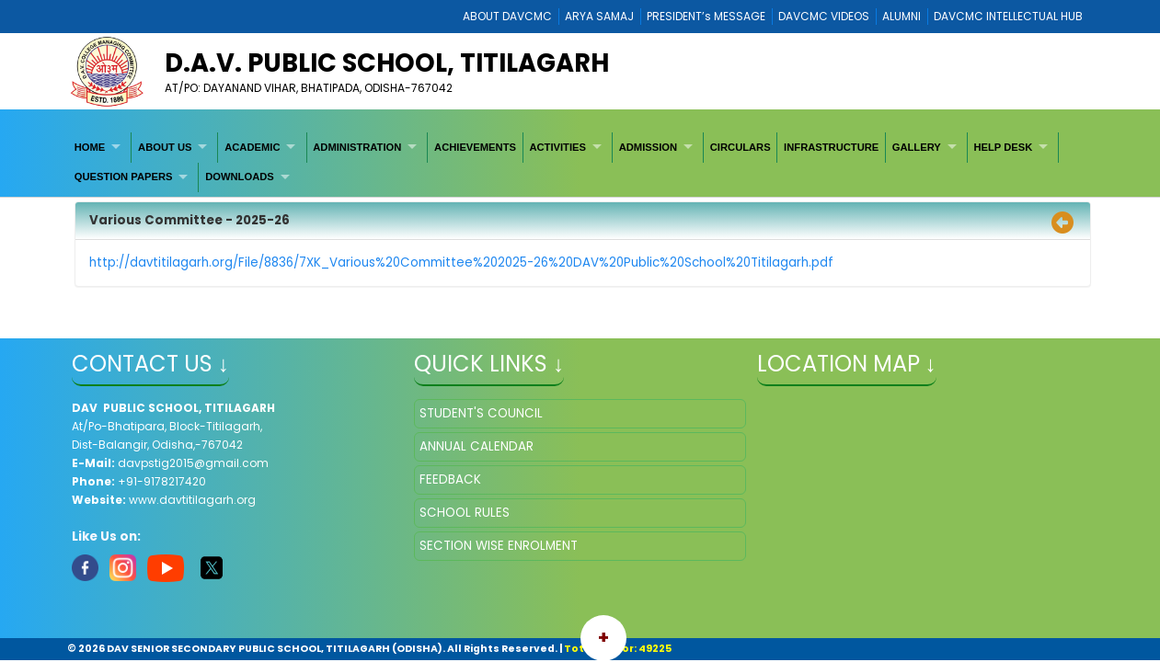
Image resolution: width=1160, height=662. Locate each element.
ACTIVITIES (557, 147)
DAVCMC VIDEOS (823, 16)
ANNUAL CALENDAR (476, 446)
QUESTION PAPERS (124, 176)
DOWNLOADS (239, 176)
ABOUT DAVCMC (507, 16)
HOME (90, 147)
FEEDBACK (450, 479)
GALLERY (916, 147)
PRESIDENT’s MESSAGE (706, 16)
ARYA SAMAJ (599, 16)
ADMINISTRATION (357, 147)
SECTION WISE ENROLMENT (498, 545)
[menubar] (580, 162)
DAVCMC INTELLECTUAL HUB (1008, 16)
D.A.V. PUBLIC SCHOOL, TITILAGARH (387, 63)
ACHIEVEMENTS (475, 147)
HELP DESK (1002, 147)
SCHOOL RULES (464, 512)
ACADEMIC (252, 147)
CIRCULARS (740, 147)
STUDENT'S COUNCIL (481, 413)
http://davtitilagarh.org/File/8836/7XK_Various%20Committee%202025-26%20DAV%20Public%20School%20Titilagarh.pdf (461, 262)
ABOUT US (164, 147)
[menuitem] (100, 147)
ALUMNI (901, 16)
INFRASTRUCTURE (831, 147)
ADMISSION (648, 147)
